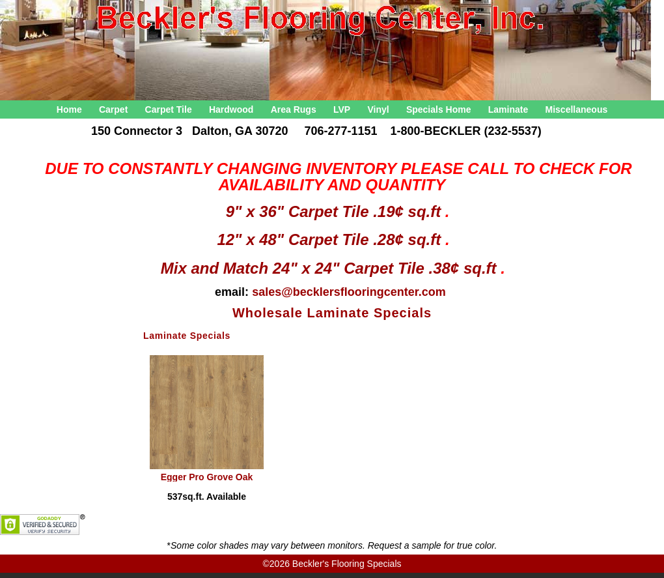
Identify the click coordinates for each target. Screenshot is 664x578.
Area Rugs (293, 109)
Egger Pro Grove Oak (207, 477)
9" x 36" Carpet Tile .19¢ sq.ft (335, 211)
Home (69, 109)
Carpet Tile (168, 109)
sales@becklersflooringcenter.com (349, 291)
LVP (341, 109)
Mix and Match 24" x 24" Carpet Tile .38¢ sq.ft (331, 268)
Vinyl (378, 109)
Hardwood (231, 109)
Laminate (508, 109)
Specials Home (438, 109)
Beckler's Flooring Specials (347, 563)
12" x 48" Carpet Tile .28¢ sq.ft (331, 239)
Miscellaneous (577, 109)
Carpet (113, 109)
